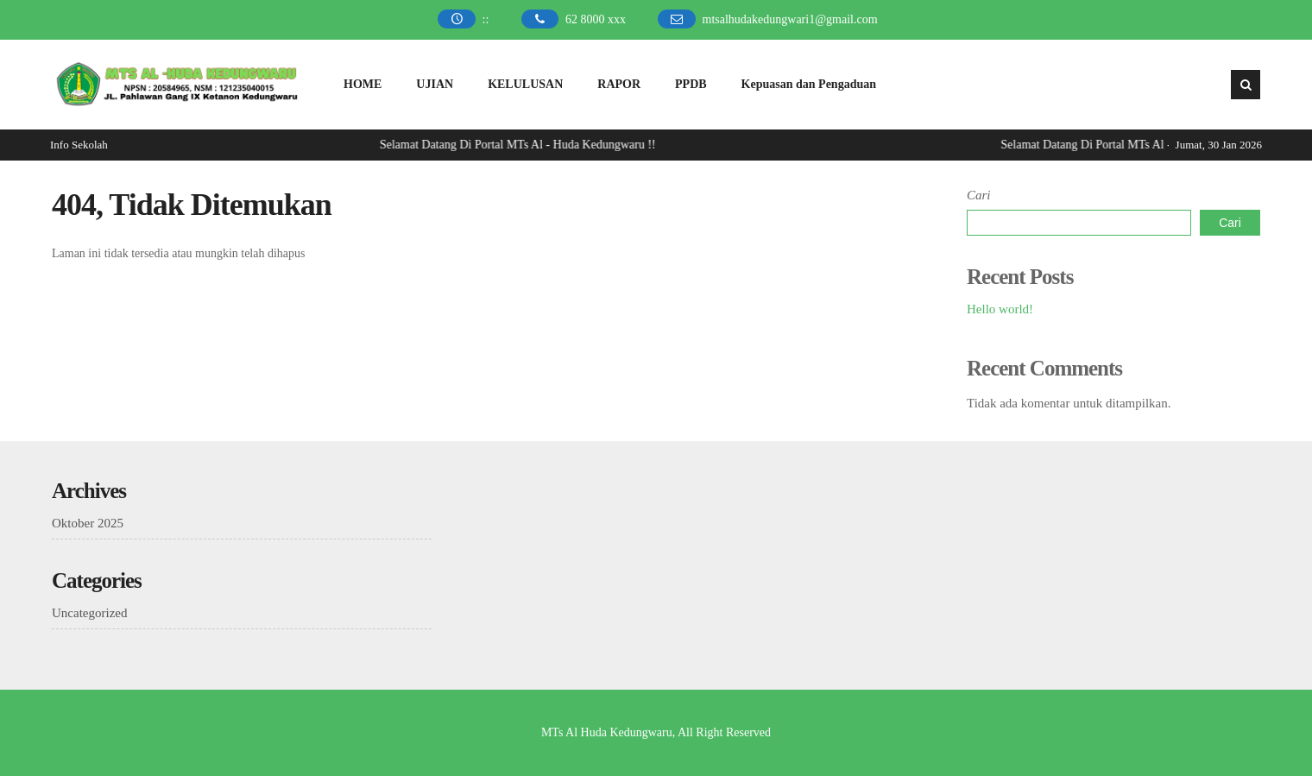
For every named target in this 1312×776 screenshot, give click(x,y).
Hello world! (1000, 309)
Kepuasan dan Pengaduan (808, 84)
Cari (979, 195)
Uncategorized (89, 613)
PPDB (691, 84)
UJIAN (434, 84)
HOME (363, 84)
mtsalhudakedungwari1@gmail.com (790, 19)
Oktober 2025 (87, 523)
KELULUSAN (525, 84)
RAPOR (618, 84)
